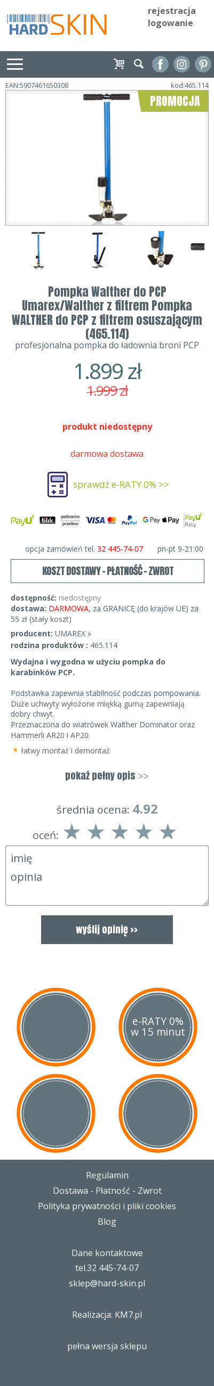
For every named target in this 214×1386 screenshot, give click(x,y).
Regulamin (107, 1175)
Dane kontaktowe (107, 1253)
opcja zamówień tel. (114, 549)
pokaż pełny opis (106, 775)
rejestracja (172, 11)
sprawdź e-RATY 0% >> (121, 484)
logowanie (170, 23)
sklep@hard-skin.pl (107, 1283)
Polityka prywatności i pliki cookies (107, 1206)
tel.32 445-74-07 (107, 1268)
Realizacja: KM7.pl (107, 1315)
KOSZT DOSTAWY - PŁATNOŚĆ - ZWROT (107, 570)
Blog (107, 1221)
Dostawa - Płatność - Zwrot (107, 1190)
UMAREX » (73, 633)
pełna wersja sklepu (107, 1346)
